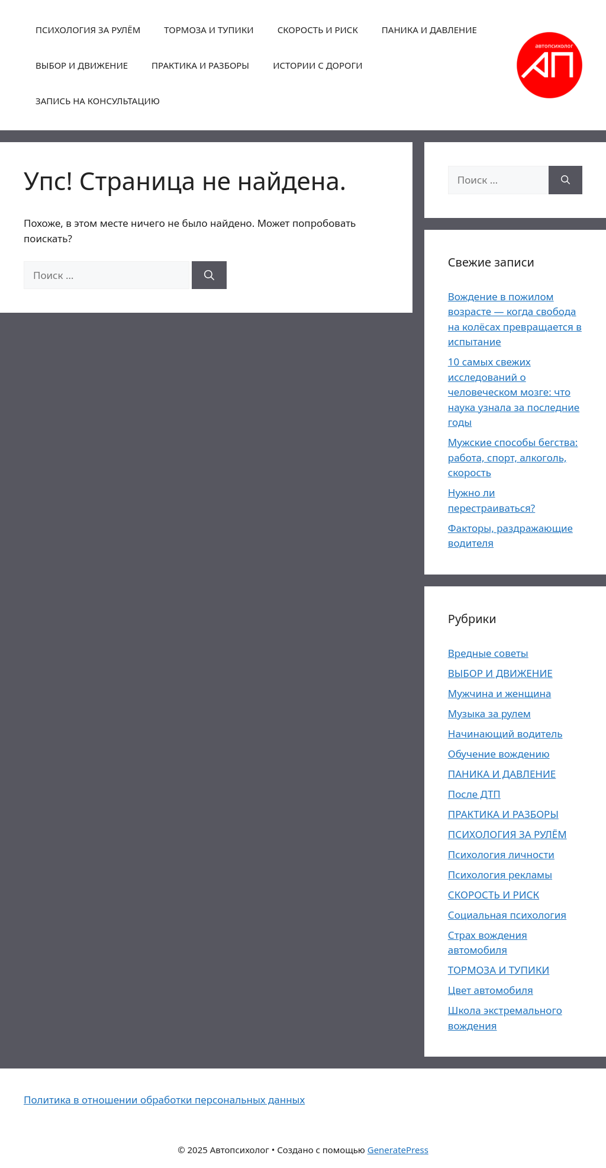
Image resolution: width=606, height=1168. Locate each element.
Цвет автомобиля (490, 990)
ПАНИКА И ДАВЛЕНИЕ (429, 30)
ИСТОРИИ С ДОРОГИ (317, 65)
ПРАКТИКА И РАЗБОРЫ (200, 65)
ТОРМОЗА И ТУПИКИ (208, 30)
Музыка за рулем (489, 713)
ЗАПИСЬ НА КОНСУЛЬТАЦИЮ (98, 101)
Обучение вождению (499, 754)
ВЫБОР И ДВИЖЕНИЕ (82, 65)
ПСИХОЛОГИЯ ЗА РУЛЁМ (88, 30)
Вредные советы (488, 653)
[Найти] (209, 275)
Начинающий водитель (505, 733)
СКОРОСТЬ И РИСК (318, 30)
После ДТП (474, 794)
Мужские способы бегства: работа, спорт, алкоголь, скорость (513, 457)
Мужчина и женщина (500, 693)
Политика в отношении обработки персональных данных (164, 1099)
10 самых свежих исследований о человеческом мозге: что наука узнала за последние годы (513, 392)
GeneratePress (398, 1150)
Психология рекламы (500, 874)
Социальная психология (507, 915)
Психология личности (501, 854)
